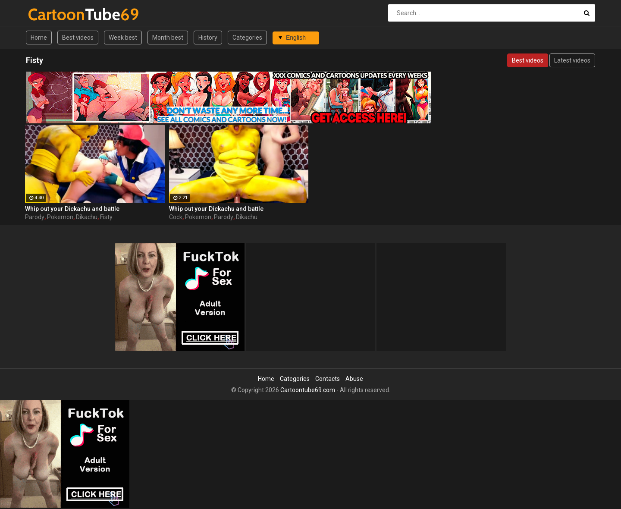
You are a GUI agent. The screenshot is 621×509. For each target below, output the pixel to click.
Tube (50, 14)
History (207, 37)
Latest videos (572, 60)
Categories (247, 37)
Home (39, 37)
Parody (34, 217)
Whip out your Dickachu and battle (72, 208)
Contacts (327, 378)
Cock (175, 217)
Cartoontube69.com (307, 389)
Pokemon (60, 217)
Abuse (354, 378)
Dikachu (86, 217)
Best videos (78, 37)
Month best (167, 37)
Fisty (106, 217)
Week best (123, 37)
